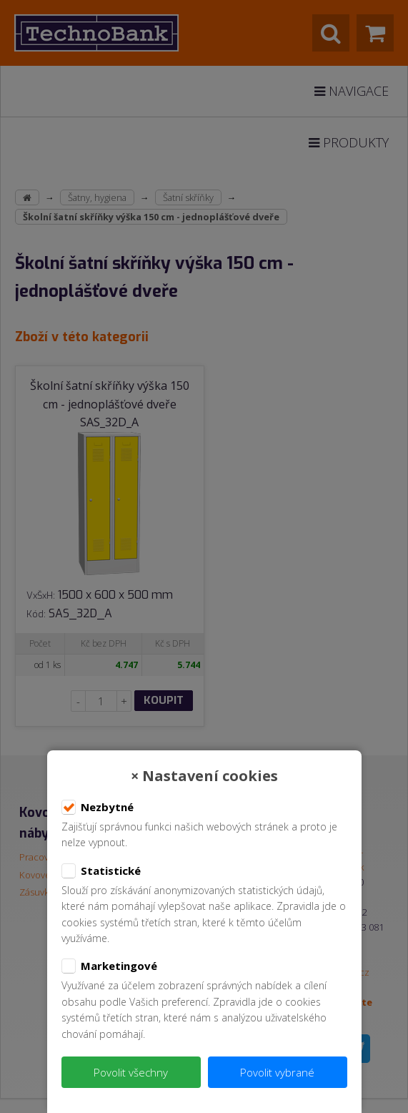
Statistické (101, 871)
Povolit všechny (131, 1072)
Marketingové (109, 966)
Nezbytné (97, 807)
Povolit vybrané (277, 1072)
